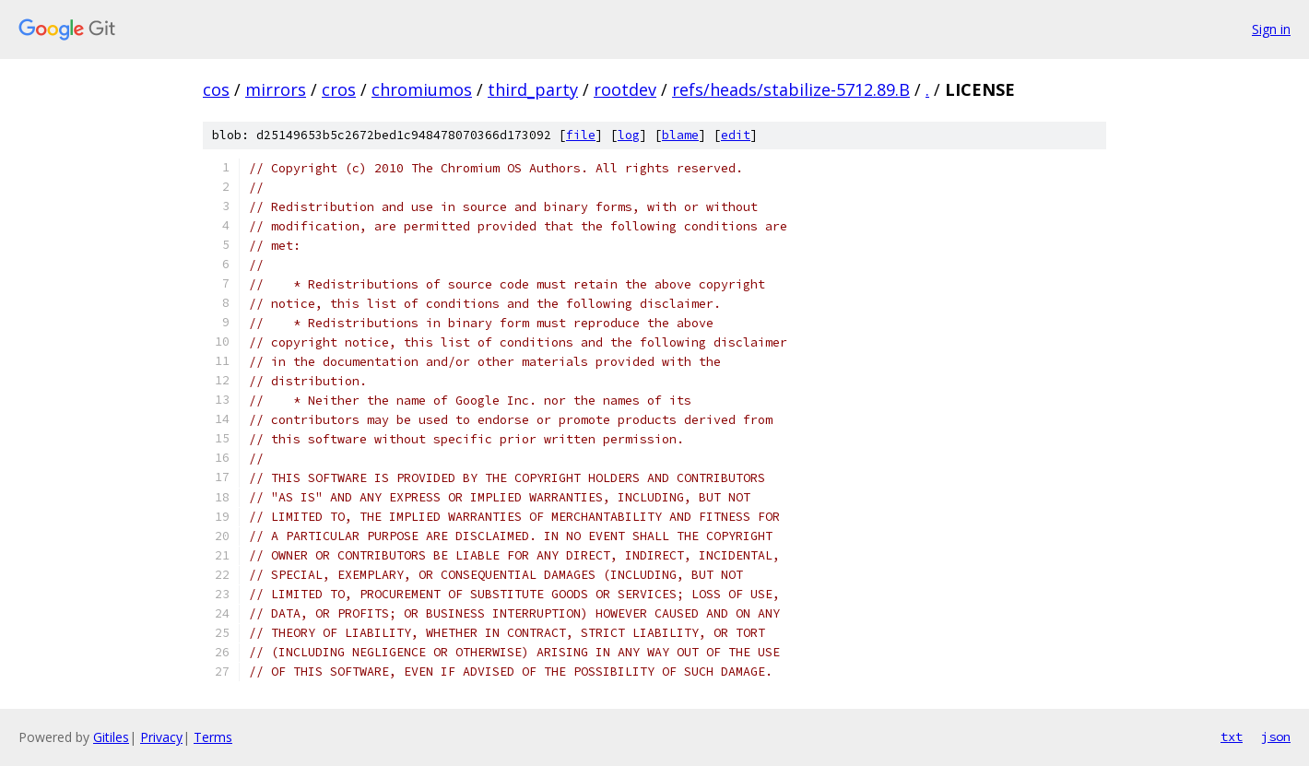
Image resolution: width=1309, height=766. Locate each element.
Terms (213, 737)
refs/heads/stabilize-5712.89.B (791, 89)
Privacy (161, 737)
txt (1232, 736)
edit (735, 135)
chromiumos (421, 89)
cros (339, 89)
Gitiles (111, 737)
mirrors (275, 89)
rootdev (625, 89)
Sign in (1271, 29)
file (581, 135)
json (1276, 736)
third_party (533, 89)
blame (680, 135)
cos (216, 89)
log (629, 135)
